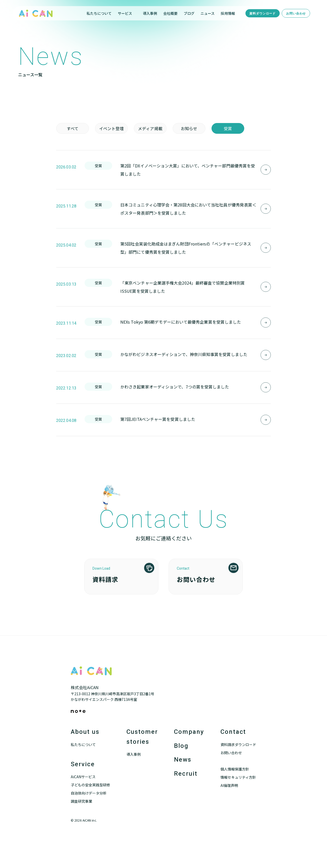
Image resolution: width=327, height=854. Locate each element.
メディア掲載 (150, 128)
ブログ (189, 13)
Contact (233, 731)
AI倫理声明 (229, 785)
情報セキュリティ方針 (238, 777)
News (182, 759)
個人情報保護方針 (234, 769)
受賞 (228, 128)
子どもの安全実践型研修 (90, 784)
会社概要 (170, 13)
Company (189, 731)
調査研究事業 (81, 801)
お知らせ (189, 128)
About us (85, 731)
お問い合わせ (296, 13)
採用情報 (228, 13)
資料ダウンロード (262, 13)
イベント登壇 (111, 128)
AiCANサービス (83, 776)
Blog (181, 745)
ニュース (208, 13)
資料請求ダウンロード (238, 744)
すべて (72, 128)
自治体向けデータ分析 (89, 793)
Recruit (185, 773)
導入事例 (150, 13)
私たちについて (99, 13)
